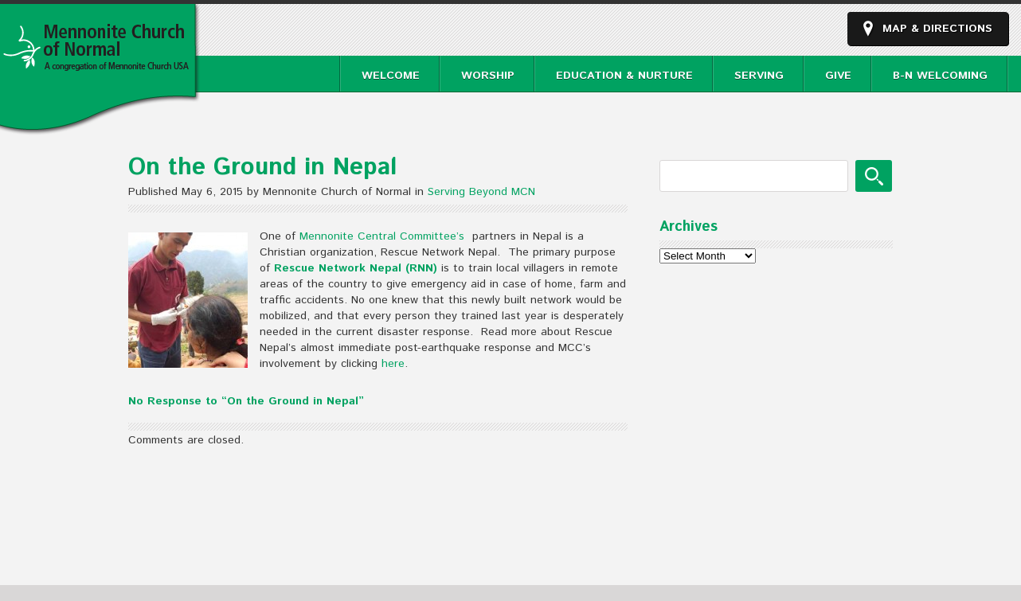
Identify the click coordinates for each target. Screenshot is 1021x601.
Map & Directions (937, 29)
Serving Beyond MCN (481, 192)
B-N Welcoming (940, 76)
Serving (759, 76)
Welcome (391, 76)
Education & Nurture (624, 76)
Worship (487, 76)
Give (838, 76)
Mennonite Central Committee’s (383, 236)
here (393, 364)
